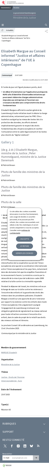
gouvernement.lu (6, 7)
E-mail (6, 458)
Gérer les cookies (24, 253)
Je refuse (24, 246)
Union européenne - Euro (11, 381)
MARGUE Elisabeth (9, 352)
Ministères (16, 7)
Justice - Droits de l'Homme (12, 377)
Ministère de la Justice (10, 364)
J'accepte (24, 239)
